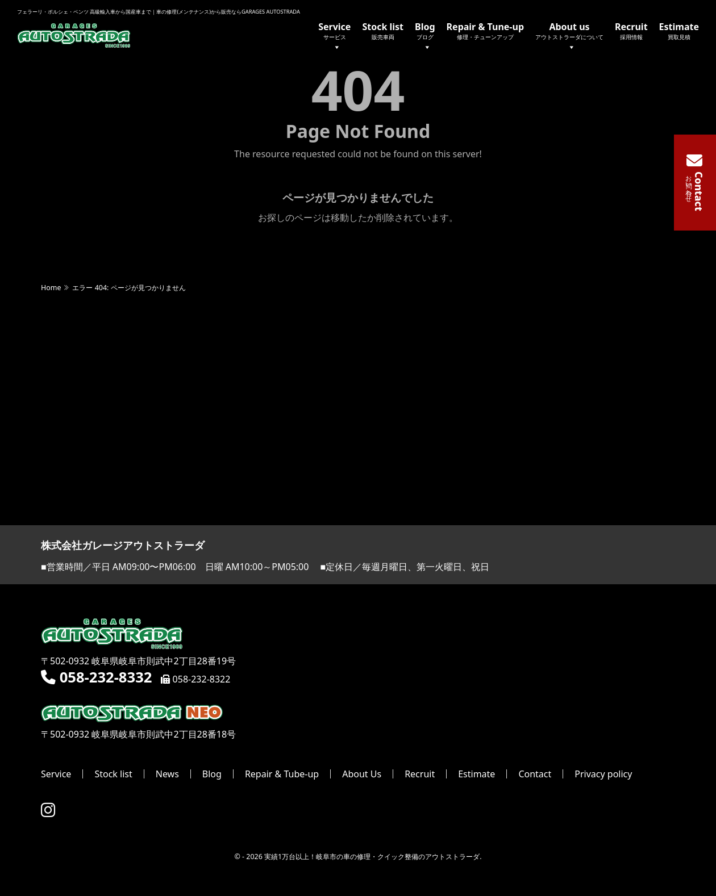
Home (51, 287)
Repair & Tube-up (282, 774)
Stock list (382, 30)
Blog (425, 37)
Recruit (631, 30)
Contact (534, 774)
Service (334, 37)
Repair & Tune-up (485, 30)
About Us (361, 774)
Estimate (679, 30)
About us (569, 37)
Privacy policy (603, 774)
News (167, 774)
